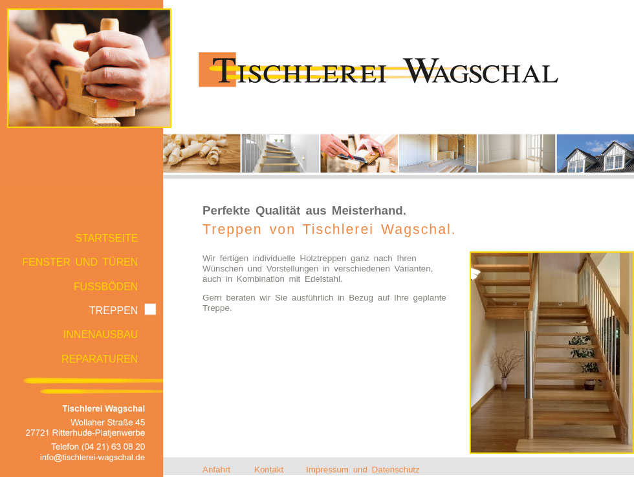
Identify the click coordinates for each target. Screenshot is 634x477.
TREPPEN (113, 310)
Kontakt (268, 469)
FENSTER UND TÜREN (80, 262)
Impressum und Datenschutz (363, 469)
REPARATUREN (99, 359)
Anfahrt (216, 469)
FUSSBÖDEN (106, 286)
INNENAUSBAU (100, 334)
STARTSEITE (106, 238)
